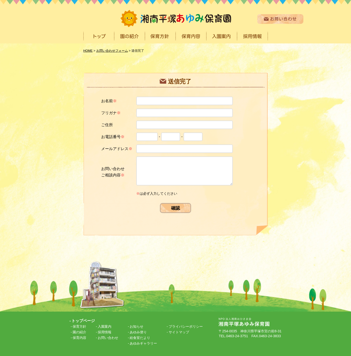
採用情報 (104, 332)
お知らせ (136, 326)
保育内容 (79, 338)
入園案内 (104, 326)
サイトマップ (179, 332)
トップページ (83, 321)
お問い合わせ (108, 338)
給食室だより (140, 338)
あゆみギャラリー (143, 343)
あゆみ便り (138, 332)
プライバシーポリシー (186, 326)
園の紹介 (79, 332)
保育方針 (79, 326)
